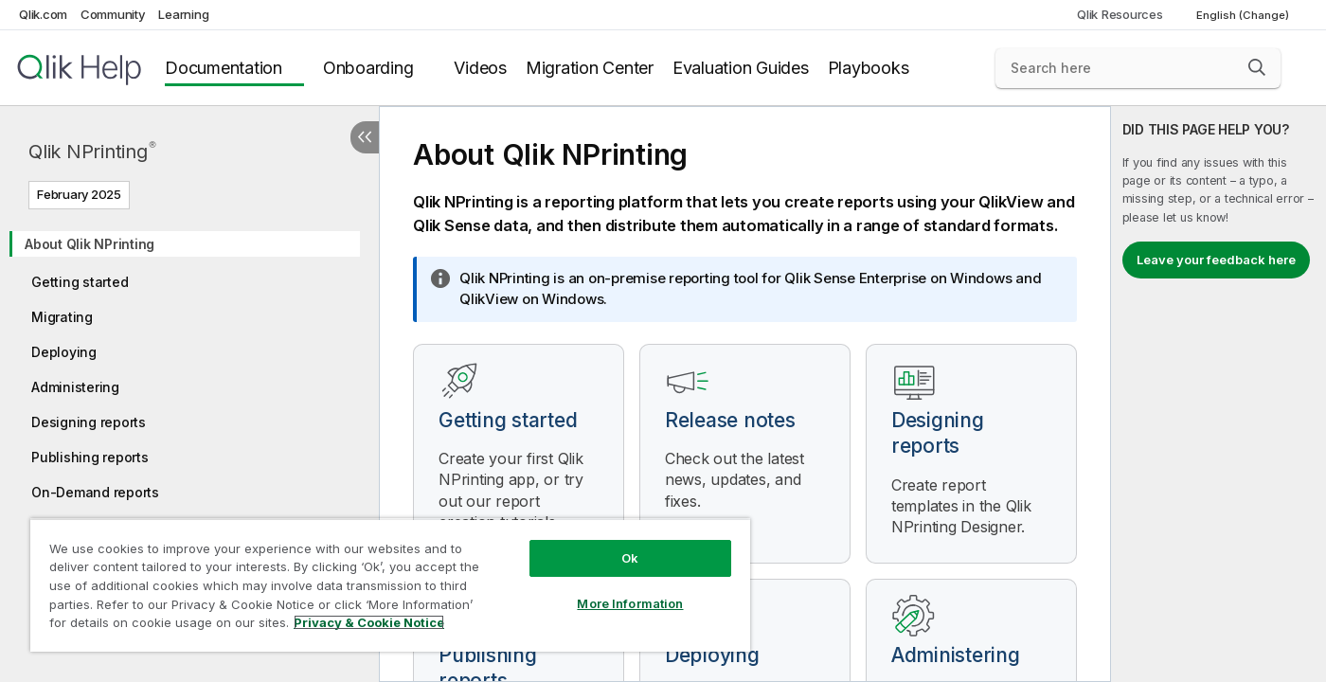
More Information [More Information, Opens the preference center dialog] (630, 603)
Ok (629, 557)
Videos (480, 68)
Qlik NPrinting (91, 151)
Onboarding (368, 68)
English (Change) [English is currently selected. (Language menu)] (1244, 15)
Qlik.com (43, 14)
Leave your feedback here (1216, 259)
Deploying (64, 352)
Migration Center (590, 68)
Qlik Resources (1120, 14)
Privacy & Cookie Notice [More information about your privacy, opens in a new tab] (369, 622)
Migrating (62, 317)
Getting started (79, 282)
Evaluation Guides (740, 68)
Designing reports (88, 422)
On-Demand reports (95, 492)
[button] (1257, 67)
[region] (390, 585)
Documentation (223, 68)
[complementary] (1218, 394)
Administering (75, 387)
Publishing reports (90, 457)
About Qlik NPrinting (89, 244)
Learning (183, 14)
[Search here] (1138, 68)
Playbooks (868, 68)
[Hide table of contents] (364, 137)
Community (113, 14)
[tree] (189, 414)
